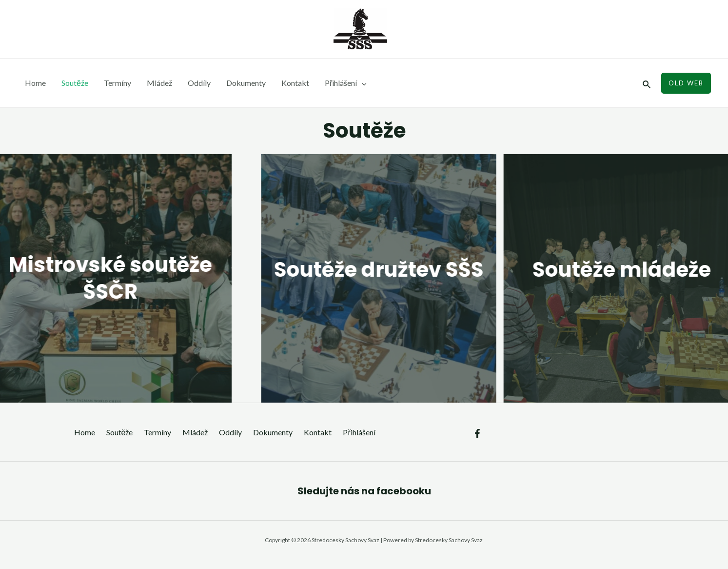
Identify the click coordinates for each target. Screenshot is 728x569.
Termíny (117, 82)
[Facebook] (477, 433)
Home (35, 82)
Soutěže (74, 82)
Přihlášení (346, 83)
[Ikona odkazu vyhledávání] (647, 83)
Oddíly (199, 82)
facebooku (403, 491)
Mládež (159, 82)
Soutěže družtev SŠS (398, 269)
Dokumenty (246, 82)
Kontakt (295, 82)
